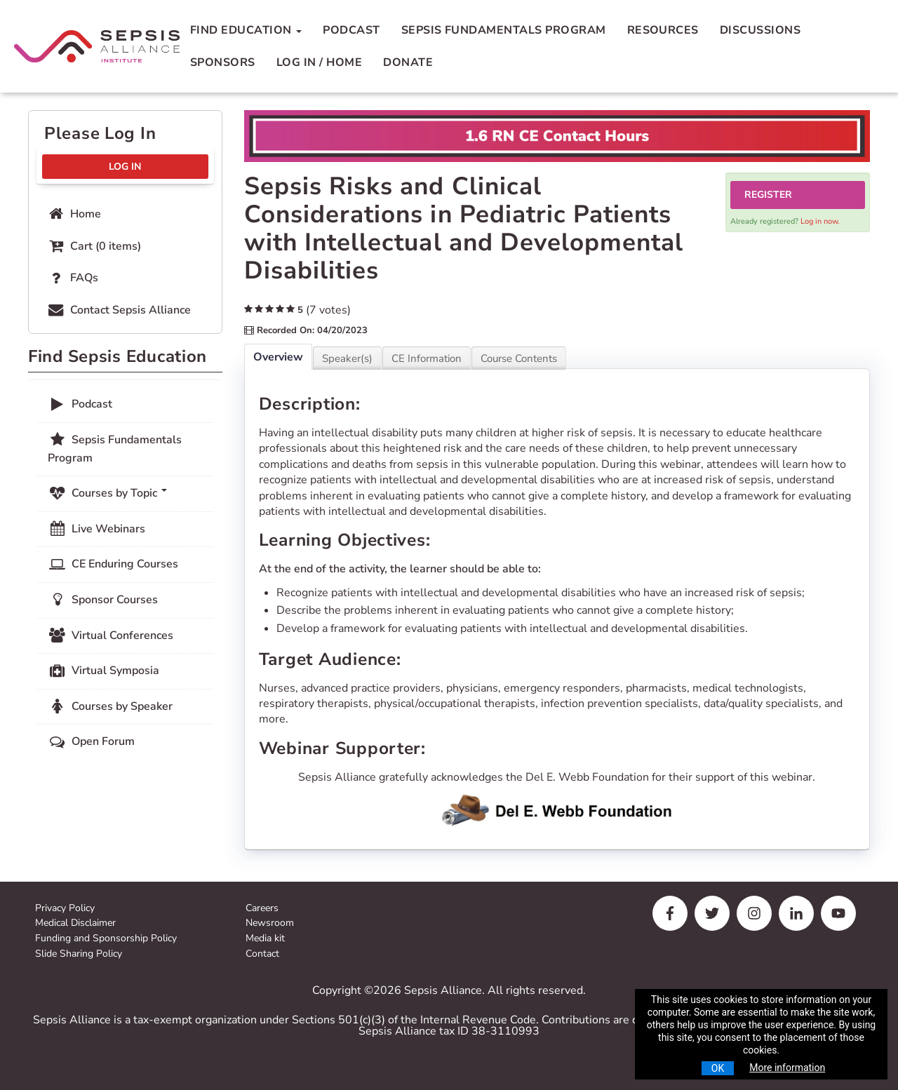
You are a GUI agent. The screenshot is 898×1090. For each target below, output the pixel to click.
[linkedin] (796, 913)
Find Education (246, 30)
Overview (278, 357)
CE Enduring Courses (113, 564)
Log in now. (820, 221)
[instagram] (754, 913)
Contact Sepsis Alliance (118, 310)
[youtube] (838, 913)
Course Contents (519, 358)
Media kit (265, 939)
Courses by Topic (107, 493)
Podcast (351, 30)
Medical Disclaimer (75, 923)
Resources (663, 30)
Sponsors (222, 62)
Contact (262, 954)
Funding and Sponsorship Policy (106, 939)
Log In (125, 166)
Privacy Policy (65, 909)
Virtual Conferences (110, 635)
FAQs (72, 277)
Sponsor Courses (103, 599)
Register (768, 194)
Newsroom (270, 923)
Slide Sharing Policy (78, 954)
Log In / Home (319, 62)
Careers (262, 909)
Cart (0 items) (93, 246)
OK (717, 1068)
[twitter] (712, 913)
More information (787, 1067)
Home (73, 214)
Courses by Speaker (110, 706)
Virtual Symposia (103, 670)
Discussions (760, 30)
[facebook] (670, 913)
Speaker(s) (347, 358)
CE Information (426, 358)
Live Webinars (96, 529)
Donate (408, 62)
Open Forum (91, 741)
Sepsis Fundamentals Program (503, 30)
